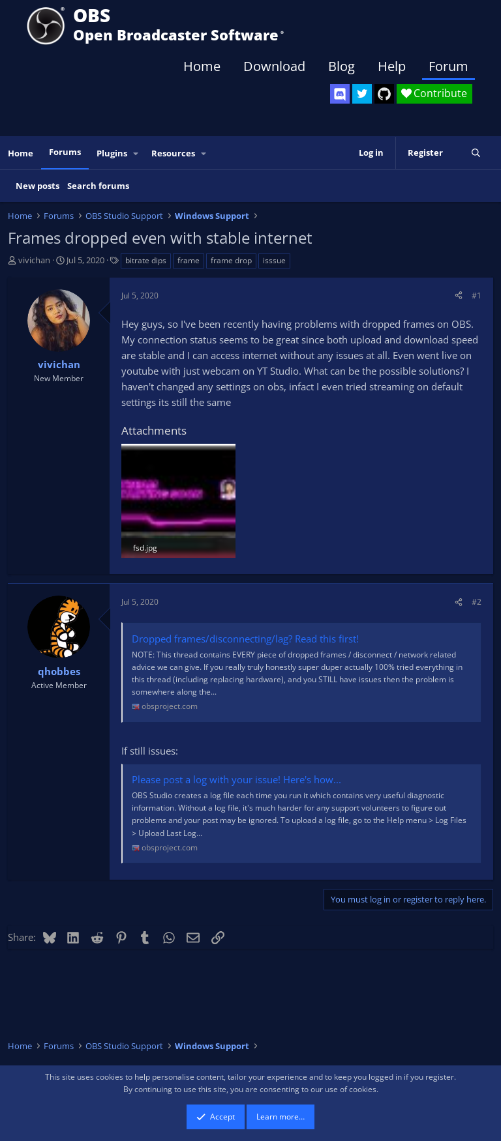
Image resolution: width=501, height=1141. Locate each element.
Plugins (112, 153)
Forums (65, 152)
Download (274, 66)
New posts (37, 186)
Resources (173, 153)
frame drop (231, 260)
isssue (274, 260)
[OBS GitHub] (384, 94)
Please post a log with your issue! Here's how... (236, 779)
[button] (136, 153)
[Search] (476, 153)
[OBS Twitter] (362, 94)
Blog (341, 66)
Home (201, 66)
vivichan (34, 260)
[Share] (458, 295)
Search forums (98, 186)
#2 (476, 601)
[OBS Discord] (340, 94)
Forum (448, 66)
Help (392, 66)
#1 (476, 295)
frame (188, 260)
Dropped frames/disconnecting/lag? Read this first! (245, 638)
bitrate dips (145, 260)
